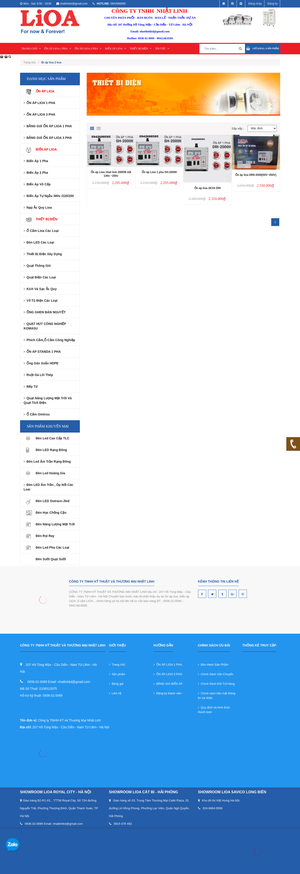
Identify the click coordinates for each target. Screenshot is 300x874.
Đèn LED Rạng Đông (51, 450)
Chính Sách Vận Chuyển (215, 674)
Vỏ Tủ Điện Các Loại (40, 300)
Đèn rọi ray (45, 536)
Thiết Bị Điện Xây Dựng (43, 254)
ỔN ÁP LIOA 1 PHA (57, 48)
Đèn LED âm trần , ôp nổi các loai (48, 487)
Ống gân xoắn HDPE (41, 363)
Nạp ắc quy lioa (38, 207)
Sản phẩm (117, 674)
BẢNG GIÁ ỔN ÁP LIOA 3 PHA (48, 138)
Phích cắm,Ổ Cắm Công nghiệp (49, 340)
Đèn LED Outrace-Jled (53, 501)
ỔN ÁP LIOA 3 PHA (88, 48)
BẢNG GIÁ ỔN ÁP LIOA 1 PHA (48, 126)
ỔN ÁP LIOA (45, 91)
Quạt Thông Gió (37, 265)
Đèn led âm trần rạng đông (47, 461)
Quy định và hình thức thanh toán (214, 710)
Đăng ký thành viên (168, 693)
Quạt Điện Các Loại (40, 277)
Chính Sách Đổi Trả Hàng (216, 683)
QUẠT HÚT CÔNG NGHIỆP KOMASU (45, 326)
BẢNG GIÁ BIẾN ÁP (168, 683)
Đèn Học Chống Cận (51, 512)
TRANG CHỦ (31, 48)
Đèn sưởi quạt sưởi (51, 559)
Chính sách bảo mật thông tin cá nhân (216, 696)
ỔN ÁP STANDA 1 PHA (42, 351)
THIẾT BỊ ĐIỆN (140, 48)
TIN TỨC (162, 48)
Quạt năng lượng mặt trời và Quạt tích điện (48, 400)
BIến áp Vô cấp (37, 184)
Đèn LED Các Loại (39, 242)
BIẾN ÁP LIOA (115, 48)
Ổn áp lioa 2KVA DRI (207, 188)
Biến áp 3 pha (36, 172)
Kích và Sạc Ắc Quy (40, 289)
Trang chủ (117, 664)
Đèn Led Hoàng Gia (50, 473)
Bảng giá (116, 683)
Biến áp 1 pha (36, 161)
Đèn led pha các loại (52, 547)
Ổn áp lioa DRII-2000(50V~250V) (255, 174)
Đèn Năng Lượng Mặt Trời (55, 524)
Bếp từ (31, 386)
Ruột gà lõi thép (38, 375)
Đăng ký (272, 3)
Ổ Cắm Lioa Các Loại (41, 231)
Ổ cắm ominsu (37, 414)
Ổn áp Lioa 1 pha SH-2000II (159, 172)
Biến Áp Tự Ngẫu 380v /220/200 (49, 196)
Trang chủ (31, 62)
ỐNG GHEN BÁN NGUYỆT (45, 312)
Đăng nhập (255, 3)
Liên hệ (115, 693)
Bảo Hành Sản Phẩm (213, 664)
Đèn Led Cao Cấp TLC (52, 438)
